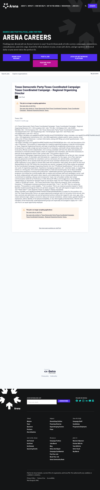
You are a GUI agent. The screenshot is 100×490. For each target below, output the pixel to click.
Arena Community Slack (57, 459)
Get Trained (30, 441)
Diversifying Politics (56, 421)
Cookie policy (53, 376)
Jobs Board (53, 443)
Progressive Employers (80, 426)
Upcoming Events (32, 449)
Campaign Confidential (57, 451)
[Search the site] (85, 6)
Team (28, 424)
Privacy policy (45, 376)
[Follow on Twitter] (80, 401)
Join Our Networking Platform (79, 57)
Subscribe (64, 401)
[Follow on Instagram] (83, 401)
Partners (29, 429)
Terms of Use (41, 478)
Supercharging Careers (57, 426)
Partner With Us (77, 443)
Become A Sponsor (78, 441)
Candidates (76, 424)
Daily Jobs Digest (55, 449)
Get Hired (30, 443)
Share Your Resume (16, 57)
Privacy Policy (31, 478)
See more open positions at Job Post (50, 228)
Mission (29, 421)
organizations (20, 74)
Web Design (30, 480)
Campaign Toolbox (55, 441)
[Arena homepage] (10, 6)
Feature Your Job (45, 63)
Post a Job (45, 57)
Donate (92, 6)
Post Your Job (54, 454)
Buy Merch (76, 451)
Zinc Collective (31, 432)
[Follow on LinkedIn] (86, 401)
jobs (5, 74)
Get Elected (30, 446)
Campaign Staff (77, 421)
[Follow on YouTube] (90, 401)
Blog (51, 446)
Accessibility (51, 478)
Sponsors (30, 426)
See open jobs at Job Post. (28, 106)
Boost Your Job (54, 457)
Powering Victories (55, 424)
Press (51, 429)
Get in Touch (76, 449)
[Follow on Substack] (93, 401)
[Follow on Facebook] (77, 401)
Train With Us (77, 446)
